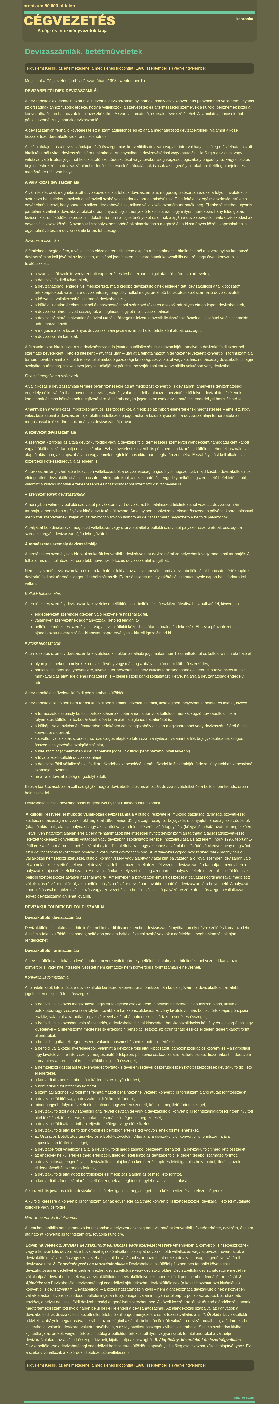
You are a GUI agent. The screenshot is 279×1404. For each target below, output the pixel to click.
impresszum (244, 1397)
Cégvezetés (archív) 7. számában (75, 81)
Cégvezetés (69, 21)
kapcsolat (244, 19)
